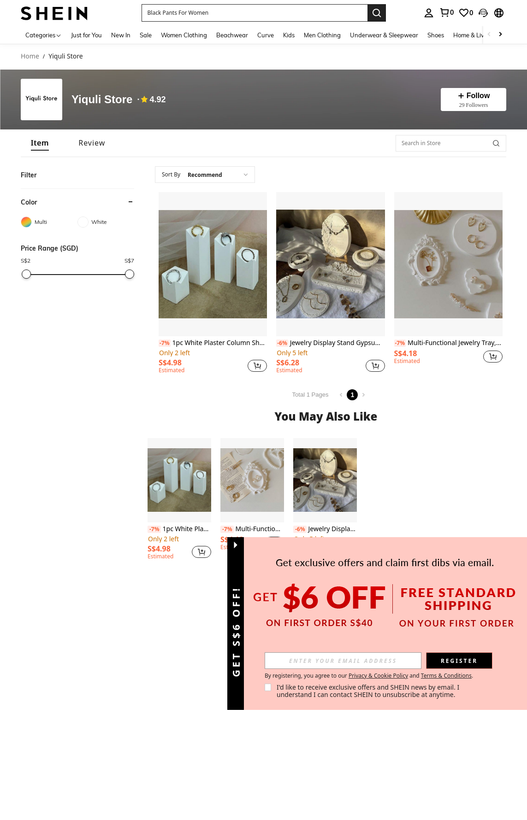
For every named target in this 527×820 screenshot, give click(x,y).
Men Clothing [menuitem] (322, 35)
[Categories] (43, 35)
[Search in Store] (451, 143)
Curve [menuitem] (265, 35)
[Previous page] (341, 394)
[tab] (40, 143)
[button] (254, 13)
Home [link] (30, 56)
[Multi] (49, 222)
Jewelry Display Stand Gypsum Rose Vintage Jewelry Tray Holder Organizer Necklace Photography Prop (330, 343)
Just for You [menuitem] (86, 35)
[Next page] (363, 394)
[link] (446, 12)
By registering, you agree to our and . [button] (369, 676)
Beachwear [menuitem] (232, 35)
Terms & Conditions (446, 675)
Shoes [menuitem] (435, 35)
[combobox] (205, 174)
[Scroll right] (500, 35)
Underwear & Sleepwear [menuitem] (384, 35)
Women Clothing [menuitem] (184, 35)
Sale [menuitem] (146, 35)
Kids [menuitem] (289, 35)
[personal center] (428, 12)
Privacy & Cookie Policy (378, 675)
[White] (105, 222)
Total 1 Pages (310, 394)
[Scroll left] (489, 35)
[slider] (26, 274)
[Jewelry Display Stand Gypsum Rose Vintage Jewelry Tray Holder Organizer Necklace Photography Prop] (330, 264)
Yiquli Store (101, 99)
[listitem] (213, 284)
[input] (343, 660)
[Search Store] (496, 143)
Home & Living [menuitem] (473, 35)
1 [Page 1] (352, 394)
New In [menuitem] (120, 35)
